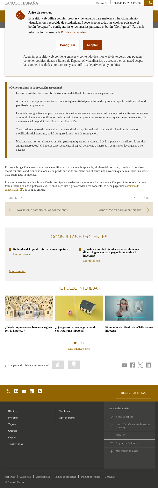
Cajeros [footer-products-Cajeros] (12, 437)
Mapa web (10, 476)
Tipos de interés (67, 417)
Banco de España (124, 416)
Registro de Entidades (126, 443)
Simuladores (65, 411)
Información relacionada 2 (82, 343)
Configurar (67, 45)
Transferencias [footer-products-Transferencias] (15, 443)
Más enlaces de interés (127, 450)
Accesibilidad (43, 476)
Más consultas (17, 271)
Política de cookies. (74, 32)
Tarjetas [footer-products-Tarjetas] (12, 424)
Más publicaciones (79, 348)
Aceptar (92, 45)
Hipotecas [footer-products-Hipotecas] (13, 411)
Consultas (110, 476)
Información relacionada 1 (75, 343)
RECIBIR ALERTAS (133, 393)
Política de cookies (90, 476)
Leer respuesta (21, 254)
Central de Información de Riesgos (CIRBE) (133, 426)
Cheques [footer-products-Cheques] (12, 430)
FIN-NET (120, 435)
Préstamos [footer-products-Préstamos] (13, 417)
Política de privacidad (65, 476)
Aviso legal (25, 476)
